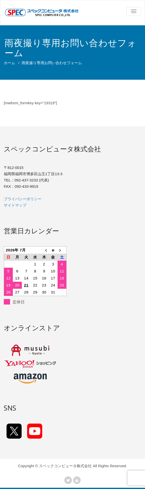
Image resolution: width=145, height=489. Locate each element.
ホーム (9, 62)
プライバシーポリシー (22, 199)
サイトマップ (15, 205)
